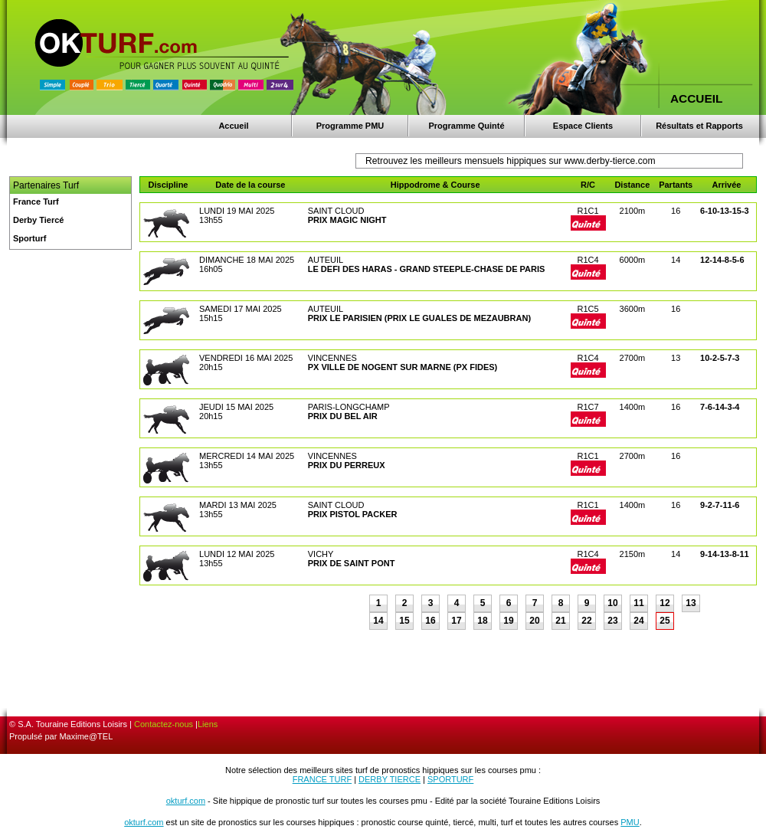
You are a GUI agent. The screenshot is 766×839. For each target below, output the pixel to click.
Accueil (233, 125)
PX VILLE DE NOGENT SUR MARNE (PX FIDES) (403, 367)
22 (586, 620)
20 (534, 620)
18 (482, 620)
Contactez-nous (163, 724)
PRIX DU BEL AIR (343, 416)
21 (560, 620)
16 (430, 620)
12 (664, 603)
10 (612, 603)
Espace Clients (583, 125)
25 (664, 620)
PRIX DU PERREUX (346, 465)
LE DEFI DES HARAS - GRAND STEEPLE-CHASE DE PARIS (426, 269)
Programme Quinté (466, 125)
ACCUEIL (696, 98)
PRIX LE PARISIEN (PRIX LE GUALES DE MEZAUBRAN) (419, 318)
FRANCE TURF (322, 779)
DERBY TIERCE (389, 779)
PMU (629, 822)
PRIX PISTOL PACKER (353, 514)
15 (404, 620)
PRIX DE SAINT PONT (351, 563)
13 (691, 603)
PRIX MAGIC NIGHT (347, 219)
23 (612, 620)
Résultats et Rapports (699, 125)
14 (378, 620)
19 (508, 620)
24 (638, 620)
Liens (208, 724)
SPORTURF (450, 779)
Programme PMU (350, 125)
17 (456, 620)
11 (638, 603)
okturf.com (185, 800)
